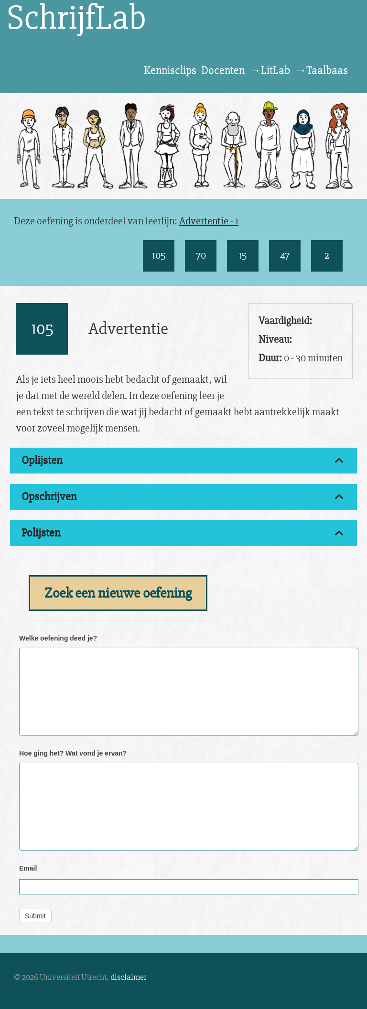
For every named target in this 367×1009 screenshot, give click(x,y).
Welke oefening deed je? (58, 638)
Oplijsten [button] (42, 460)
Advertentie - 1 (208, 221)
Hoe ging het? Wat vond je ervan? (73, 753)
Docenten (223, 70)
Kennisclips (170, 70)
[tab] (183, 460)
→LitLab (269, 70)
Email (28, 868)
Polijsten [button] (41, 533)
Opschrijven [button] (49, 497)
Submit (35, 916)
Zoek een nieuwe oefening (118, 593)
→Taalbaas (321, 70)
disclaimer (128, 977)
